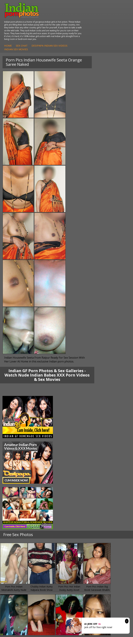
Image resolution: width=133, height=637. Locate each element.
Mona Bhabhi (14, 425)
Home (63, 29)
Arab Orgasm (14, 478)
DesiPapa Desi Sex (83, 435)
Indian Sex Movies (71, 33)
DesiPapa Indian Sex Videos (105, 29)
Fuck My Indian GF (17, 458)
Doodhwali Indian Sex (85, 482)
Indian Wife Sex (81, 488)
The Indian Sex (81, 478)
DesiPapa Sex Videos (18, 452)
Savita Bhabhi (14, 435)
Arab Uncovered (15, 468)
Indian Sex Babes (82, 465)
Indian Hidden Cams (17, 455)
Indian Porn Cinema (84, 452)
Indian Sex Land (15, 495)
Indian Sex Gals (81, 462)
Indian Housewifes (83, 438)
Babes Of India (15, 482)
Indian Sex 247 (15, 492)
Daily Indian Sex (81, 485)
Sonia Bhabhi (14, 428)
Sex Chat (77, 29)
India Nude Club (15, 488)
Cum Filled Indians (16, 485)
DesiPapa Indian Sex (84, 425)
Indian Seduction (82, 458)
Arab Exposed (80, 428)
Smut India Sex (81, 492)
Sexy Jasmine (14, 431)
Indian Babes (14, 465)
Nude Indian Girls (82, 468)
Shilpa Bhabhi (14, 441)
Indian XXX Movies (83, 495)
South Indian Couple (18, 438)
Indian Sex (78, 431)
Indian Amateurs (16, 462)
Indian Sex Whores (83, 455)
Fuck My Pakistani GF (84, 441)
